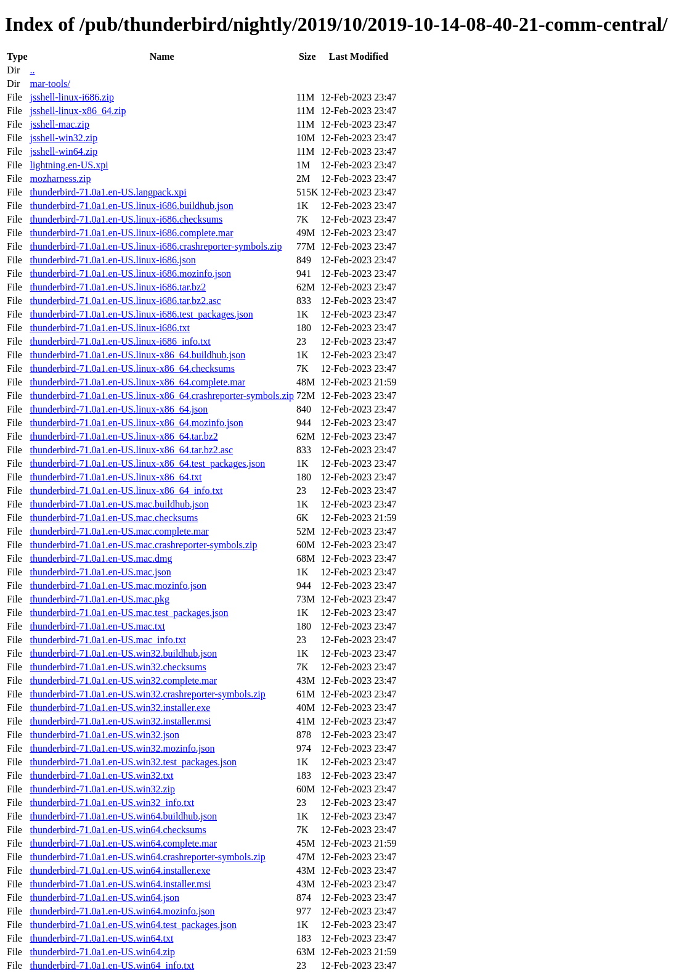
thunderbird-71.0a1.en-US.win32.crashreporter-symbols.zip (147, 694)
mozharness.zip (60, 178)
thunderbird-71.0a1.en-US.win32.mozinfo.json (122, 748)
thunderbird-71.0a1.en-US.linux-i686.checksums (126, 219)
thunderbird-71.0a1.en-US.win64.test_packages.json (133, 924)
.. (32, 70)
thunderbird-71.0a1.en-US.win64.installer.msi (120, 884)
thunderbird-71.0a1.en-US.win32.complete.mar (123, 680)
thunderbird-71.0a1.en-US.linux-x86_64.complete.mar (137, 382)
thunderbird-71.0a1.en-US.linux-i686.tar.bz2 (118, 287)
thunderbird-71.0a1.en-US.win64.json (104, 897)
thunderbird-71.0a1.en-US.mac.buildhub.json (119, 504)
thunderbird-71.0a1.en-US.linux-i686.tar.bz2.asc (125, 300)
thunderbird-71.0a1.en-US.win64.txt (101, 938)
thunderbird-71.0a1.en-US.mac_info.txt (107, 640)
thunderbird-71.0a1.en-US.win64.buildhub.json (123, 816)
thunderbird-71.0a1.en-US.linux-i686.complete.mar (131, 233)
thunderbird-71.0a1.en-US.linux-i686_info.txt (120, 341)
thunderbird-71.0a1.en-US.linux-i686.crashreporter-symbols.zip (156, 246)
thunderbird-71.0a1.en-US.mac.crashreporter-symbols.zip (143, 545)
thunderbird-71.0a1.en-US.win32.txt (101, 775)
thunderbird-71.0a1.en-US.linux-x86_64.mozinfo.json (136, 422)
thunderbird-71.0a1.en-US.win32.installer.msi (120, 721)
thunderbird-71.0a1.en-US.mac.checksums (114, 517)
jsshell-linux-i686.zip (71, 97)
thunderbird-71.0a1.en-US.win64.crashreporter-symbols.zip (147, 857)
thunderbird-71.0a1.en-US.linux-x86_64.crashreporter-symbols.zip (161, 395)
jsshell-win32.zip (63, 138)
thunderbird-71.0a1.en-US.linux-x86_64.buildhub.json (137, 355)
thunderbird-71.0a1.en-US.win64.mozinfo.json (122, 911)
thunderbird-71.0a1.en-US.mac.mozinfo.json (118, 585)
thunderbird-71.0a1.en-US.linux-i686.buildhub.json (131, 205)
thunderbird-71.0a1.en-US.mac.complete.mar (119, 531)
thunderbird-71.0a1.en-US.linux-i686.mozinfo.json (130, 273)
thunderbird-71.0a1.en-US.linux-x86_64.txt (115, 477)
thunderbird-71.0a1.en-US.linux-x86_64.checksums (132, 368)
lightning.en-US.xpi (69, 165)
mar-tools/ (50, 83)
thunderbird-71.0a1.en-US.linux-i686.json (112, 260)
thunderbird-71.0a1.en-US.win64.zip (102, 952)
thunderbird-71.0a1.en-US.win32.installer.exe (120, 707)
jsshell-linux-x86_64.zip (78, 110)
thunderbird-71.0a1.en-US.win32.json (104, 734)
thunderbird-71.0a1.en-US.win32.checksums (118, 667)
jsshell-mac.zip (59, 124)
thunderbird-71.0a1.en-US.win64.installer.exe (120, 870)
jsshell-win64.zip (63, 151)
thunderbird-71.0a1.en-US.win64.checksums (118, 829)
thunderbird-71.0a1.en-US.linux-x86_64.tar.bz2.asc (131, 450)
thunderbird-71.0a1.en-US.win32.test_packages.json (133, 762)
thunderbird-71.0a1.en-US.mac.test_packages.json (129, 612)
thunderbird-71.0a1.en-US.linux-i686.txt (110, 328)
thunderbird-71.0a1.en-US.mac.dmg (101, 558)
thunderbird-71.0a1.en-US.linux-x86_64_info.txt (126, 490)
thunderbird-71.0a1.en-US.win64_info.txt (112, 965)
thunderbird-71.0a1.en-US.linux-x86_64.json (119, 409)
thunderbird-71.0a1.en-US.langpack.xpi (108, 192)
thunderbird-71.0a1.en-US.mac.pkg (99, 599)
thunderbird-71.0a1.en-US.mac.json (100, 572)
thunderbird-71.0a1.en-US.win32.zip (102, 789)
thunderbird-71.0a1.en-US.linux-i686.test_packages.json (141, 314)
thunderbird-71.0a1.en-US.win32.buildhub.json (123, 653)
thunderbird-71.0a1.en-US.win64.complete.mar (123, 843)
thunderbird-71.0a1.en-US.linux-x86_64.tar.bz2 (123, 436)
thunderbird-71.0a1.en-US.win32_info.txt (112, 802)
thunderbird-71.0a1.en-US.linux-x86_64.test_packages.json (147, 463)
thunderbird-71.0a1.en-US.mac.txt (97, 626)
